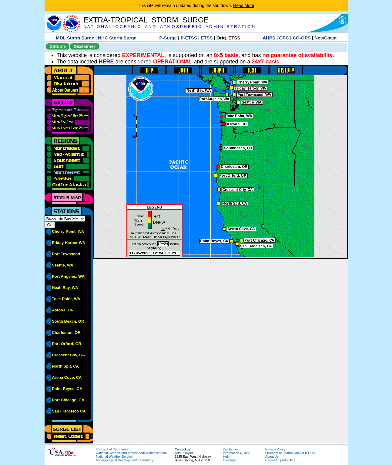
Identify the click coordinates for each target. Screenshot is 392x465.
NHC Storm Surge (117, 37)
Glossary (229, 460)
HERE (106, 62)
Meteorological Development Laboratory (124, 460)
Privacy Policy (275, 449)
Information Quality (236, 453)
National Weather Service (114, 456)
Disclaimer (84, 46)
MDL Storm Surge (75, 37)
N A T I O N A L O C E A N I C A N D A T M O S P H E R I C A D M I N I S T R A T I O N (169, 26)
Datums (58, 46)
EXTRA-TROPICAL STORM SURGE (146, 20)
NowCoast (325, 37)
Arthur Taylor (184, 453)
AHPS (269, 37)
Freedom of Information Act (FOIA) (290, 453)
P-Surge (168, 37)
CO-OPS (302, 37)
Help (226, 456)
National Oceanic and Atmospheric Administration (131, 453)
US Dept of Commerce (112, 449)
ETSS (207, 37)
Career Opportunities (280, 460)
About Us (272, 456)
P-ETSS (189, 37)
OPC (284, 37)
